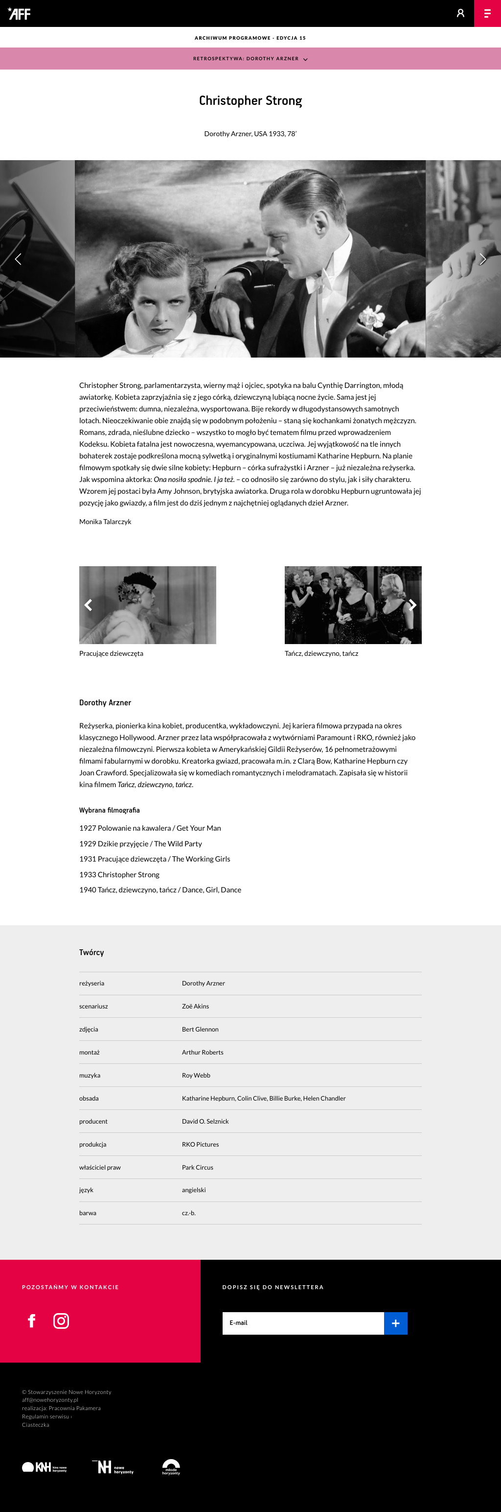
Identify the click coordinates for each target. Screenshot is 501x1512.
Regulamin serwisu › (47, 1417)
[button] (482, 258)
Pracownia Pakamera (74, 1408)
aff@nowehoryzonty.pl (50, 1400)
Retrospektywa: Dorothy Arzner (246, 59)
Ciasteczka (35, 1425)
